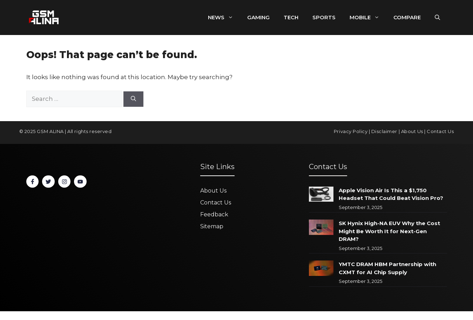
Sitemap (211, 226)
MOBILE (368, 17)
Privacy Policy (350, 131)
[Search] (133, 99)
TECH (291, 17)
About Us (412, 131)
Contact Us (440, 131)
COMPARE (407, 17)
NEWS (224, 17)
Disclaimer (384, 131)
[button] (437, 17)
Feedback (214, 214)
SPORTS (324, 17)
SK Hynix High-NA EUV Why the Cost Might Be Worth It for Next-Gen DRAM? (389, 231)
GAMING (258, 17)
